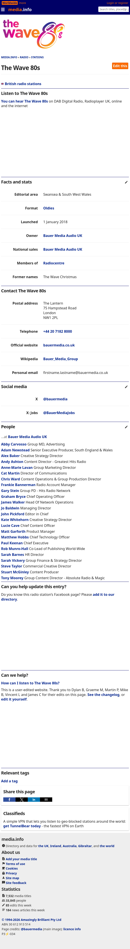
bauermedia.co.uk (59, 345)
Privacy (11, 873)
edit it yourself (14, 699)
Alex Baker (10, 455)
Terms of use (15, 864)
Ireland (55, 846)
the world (107, 846)
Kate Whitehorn (15, 519)
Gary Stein (10, 490)
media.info (9, 57)
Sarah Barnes (12, 554)
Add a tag (9, 781)
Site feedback (16, 883)
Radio (24, 57)
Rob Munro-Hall (14, 548)
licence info (72, 929)
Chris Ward (10, 479)
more (22, 3)
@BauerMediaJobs (59, 412)
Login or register (117, 3)
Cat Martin (10, 473)
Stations (37, 57)
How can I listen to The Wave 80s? (30, 683)
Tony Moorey (12, 578)
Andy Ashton (12, 461)
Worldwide (9, 3)
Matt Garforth (13, 531)
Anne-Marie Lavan (17, 467)
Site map (12, 878)
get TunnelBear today (22, 826)
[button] (9, 799)
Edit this (120, 65)
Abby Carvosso (13, 444)
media (20, 9)
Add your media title (21, 859)
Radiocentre (53, 263)
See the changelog (103, 694)
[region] (65, 145)
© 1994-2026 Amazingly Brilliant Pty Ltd (31, 920)
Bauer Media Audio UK (62, 235)
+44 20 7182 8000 (57, 331)
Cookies (12, 868)
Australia (69, 846)
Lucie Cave (10, 525)
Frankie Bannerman (18, 484)
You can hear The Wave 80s (24, 101)
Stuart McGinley (15, 572)
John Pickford (12, 514)
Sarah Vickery (13, 560)
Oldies (48, 208)
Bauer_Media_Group (60, 358)
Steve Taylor (11, 566)
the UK (43, 846)
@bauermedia (55, 399)
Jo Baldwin (10, 508)
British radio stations (21, 83)
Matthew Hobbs (15, 537)
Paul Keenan (12, 543)
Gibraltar (85, 846)
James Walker (13, 502)
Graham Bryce (13, 496)
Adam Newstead (15, 450)
